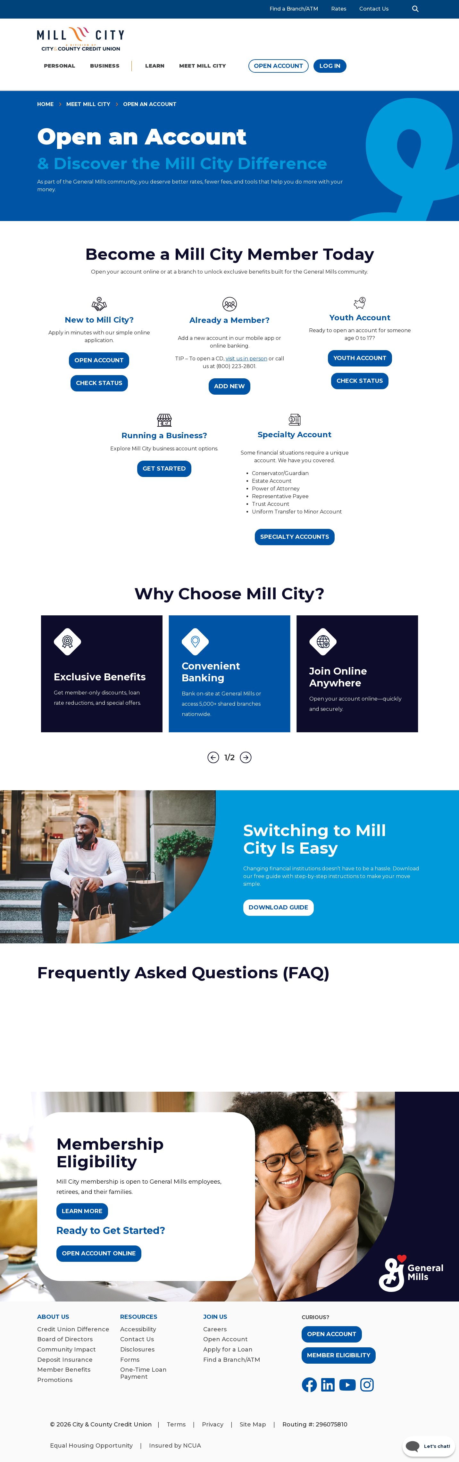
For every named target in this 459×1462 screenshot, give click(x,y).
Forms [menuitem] (129, 1360)
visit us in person (246, 359)
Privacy (212, 1424)
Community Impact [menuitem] (66, 1349)
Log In (330, 66)
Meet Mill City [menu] (202, 66)
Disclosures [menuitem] (137, 1349)
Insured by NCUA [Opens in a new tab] (175, 1445)
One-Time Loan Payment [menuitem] (143, 1373)
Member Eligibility (338, 1355)
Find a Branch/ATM (294, 9)
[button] (415, 9)
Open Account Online (99, 1253)
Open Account (278, 66)
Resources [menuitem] (138, 1317)
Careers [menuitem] (215, 1329)
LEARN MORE (82, 1211)
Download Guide (278, 907)
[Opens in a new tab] (309, 1384)
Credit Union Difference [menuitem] (73, 1329)
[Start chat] (428, 1446)
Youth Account (360, 358)
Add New (229, 386)
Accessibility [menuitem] (138, 1329)
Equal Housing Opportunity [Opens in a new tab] (91, 1445)
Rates (338, 9)
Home (45, 104)
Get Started (164, 468)
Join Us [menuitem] (215, 1317)
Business (105, 66)
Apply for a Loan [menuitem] (228, 1349)
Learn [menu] (154, 66)
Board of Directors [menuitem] (65, 1339)
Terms (176, 1424)
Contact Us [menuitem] (137, 1339)
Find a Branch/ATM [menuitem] (231, 1360)
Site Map (253, 1424)
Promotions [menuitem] (54, 1380)
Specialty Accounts (294, 536)
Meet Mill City (88, 104)
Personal (59, 66)
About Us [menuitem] (53, 1317)
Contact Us (374, 9)
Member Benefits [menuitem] (63, 1370)
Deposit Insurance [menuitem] (65, 1360)
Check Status (99, 383)
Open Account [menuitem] (225, 1339)
